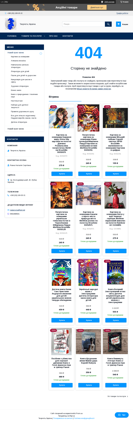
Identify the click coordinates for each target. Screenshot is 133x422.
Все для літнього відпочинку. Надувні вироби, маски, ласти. (24, 117)
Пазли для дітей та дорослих (23, 75)
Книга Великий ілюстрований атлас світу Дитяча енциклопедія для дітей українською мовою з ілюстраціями (115, 295)
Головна (11, 36)
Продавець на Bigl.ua (66, 416)
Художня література (19, 86)
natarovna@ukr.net (17, 210)
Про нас (53, 36)
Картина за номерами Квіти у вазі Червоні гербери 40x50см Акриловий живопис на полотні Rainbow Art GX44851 (115, 218)
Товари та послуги (31, 36)
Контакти (68, 36)
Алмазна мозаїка (18, 61)
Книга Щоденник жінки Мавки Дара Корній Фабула (88, 360)
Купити (62, 174)
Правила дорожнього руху (22, 111)
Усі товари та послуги (116, 396)
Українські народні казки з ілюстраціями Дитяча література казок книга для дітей (88, 294)
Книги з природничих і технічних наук (24, 95)
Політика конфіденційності (84, 418)
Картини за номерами (20, 57)
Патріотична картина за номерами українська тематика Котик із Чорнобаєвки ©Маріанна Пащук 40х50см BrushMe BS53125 (61, 220)
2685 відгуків (109, 2)
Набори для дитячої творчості (19, 106)
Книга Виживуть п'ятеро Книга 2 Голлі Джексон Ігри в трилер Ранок (115, 361)
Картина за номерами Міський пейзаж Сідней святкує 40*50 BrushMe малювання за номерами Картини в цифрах (115, 142)
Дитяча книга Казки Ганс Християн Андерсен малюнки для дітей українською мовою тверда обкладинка (61, 294)
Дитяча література (19, 122)
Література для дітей (20, 71)
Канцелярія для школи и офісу (21, 80)
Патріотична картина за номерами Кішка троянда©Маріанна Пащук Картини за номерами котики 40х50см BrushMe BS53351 (88, 142)
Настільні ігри (17, 101)
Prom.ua (79, 413)
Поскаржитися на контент (63, 418)
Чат (121, 415)
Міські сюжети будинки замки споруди (94, 89)
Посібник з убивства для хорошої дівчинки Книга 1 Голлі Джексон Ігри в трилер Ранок (61, 362)
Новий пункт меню (16, 53)
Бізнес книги (16, 90)
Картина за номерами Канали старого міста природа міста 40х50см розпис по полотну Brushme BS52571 (88, 218)
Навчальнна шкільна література (19, 66)
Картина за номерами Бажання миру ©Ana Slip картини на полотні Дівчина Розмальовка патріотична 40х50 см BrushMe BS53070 (61, 143)
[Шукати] (108, 24)
